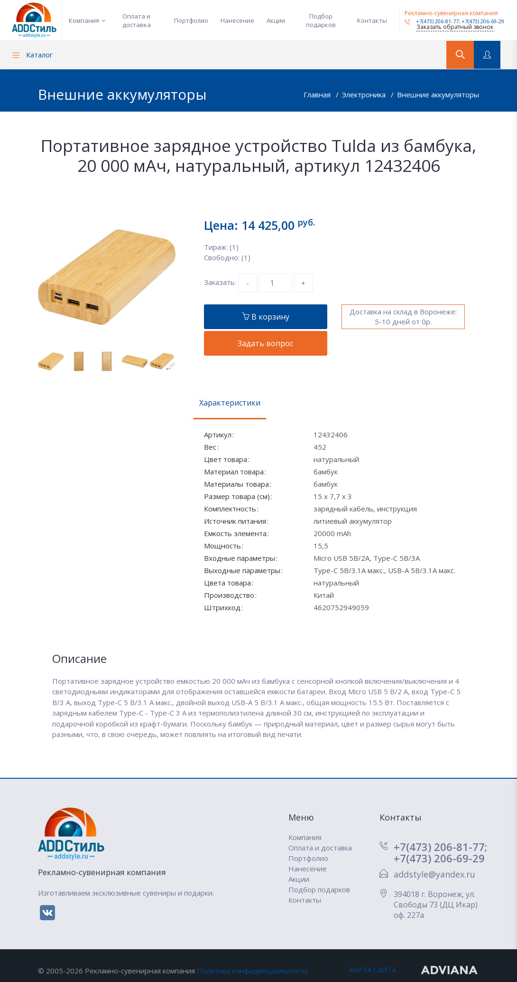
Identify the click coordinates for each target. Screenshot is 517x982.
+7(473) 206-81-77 (432, 21)
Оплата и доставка (136, 20)
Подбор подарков (321, 20)
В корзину (265, 317)
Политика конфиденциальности (252, 970)
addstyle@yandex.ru (434, 874)
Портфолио (191, 20)
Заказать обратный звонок (454, 27)
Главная (318, 94)
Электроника (365, 94)
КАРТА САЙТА (372, 969)
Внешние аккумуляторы (438, 94)
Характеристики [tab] (229, 402)
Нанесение (237, 20)
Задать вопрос (265, 343)
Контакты (372, 20)
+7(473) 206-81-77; (440, 847)
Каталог (32, 54)
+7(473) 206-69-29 (483, 21)
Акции (276, 20)
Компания (84, 20)
